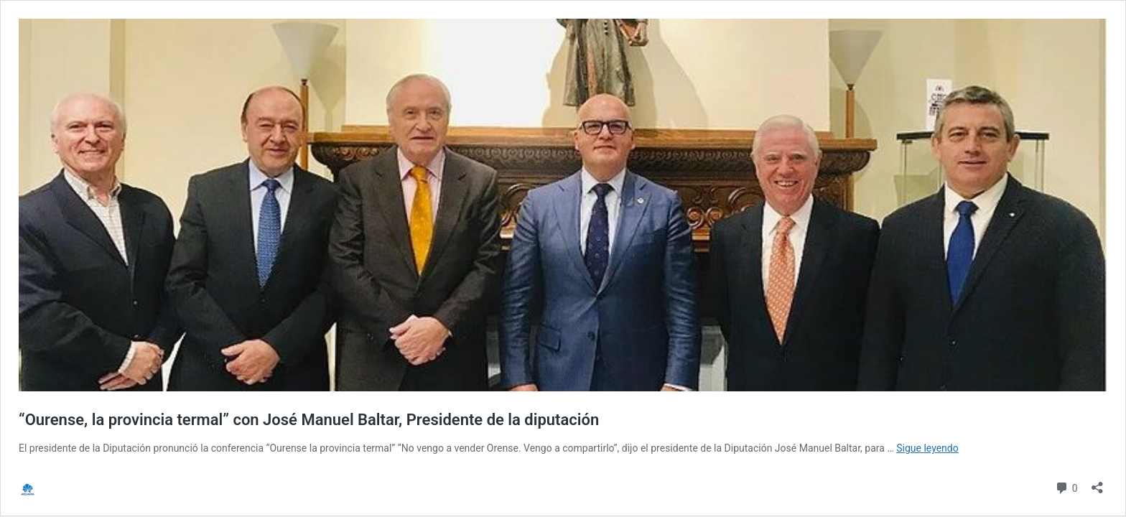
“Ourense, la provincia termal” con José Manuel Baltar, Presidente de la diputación (309, 420)
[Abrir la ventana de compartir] (1097, 483)
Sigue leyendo (927, 448)
